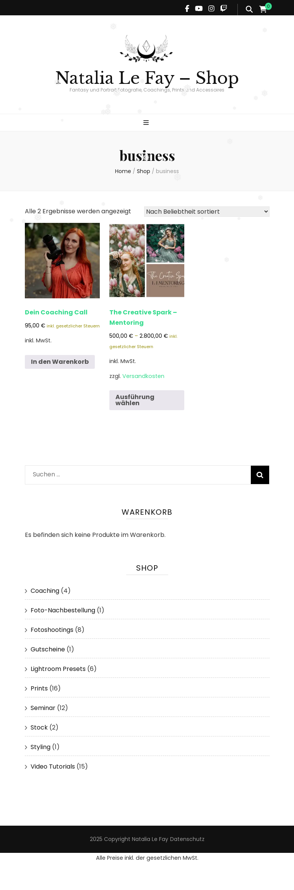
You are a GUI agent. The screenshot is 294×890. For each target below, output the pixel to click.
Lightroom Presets (58, 668)
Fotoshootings (52, 629)
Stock (39, 727)
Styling (40, 747)
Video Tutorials (53, 766)
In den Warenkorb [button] (60, 361)
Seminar (43, 707)
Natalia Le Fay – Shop (147, 78)
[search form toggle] (249, 9)
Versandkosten (143, 376)
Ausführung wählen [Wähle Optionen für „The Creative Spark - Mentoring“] (134, 400)
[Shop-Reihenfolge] (207, 211)
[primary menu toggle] (147, 123)
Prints (39, 688)
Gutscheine (48, 649)
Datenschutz (187, 839)
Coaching (45, 590)
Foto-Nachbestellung (63, 610)
